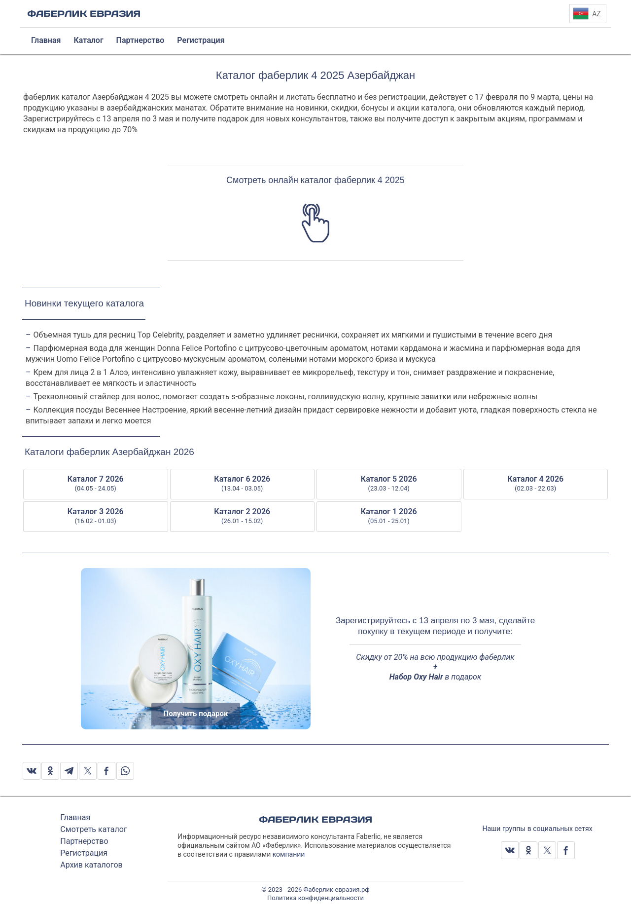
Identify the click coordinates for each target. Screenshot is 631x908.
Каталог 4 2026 (535, 483)
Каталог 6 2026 (242, 483)
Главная (75, 817)
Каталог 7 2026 (95, 483)
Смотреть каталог (93, 829)
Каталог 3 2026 (95, 516)
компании (289, 854)
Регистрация (83, 853)
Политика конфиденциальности (315, 898)
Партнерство (84, 841)
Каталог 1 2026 (388, 516)
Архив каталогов (91, 865)
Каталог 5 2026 (388, 483)
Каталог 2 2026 (242, 516)
